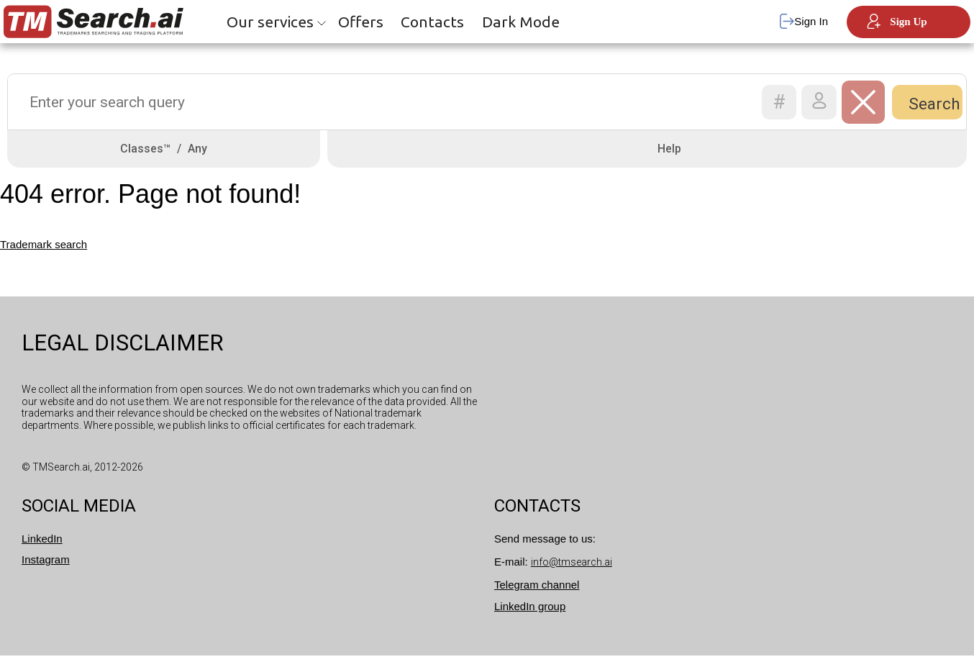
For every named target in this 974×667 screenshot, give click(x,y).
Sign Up (897, 22)
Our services (270, 21)
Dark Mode (521, 21)
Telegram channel (536, 596)
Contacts (432, 21)
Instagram (46, 571)
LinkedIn (42, 550)
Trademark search (43, 256)
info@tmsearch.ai (571, 573)
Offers (360, 21)
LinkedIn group (529, 618)
